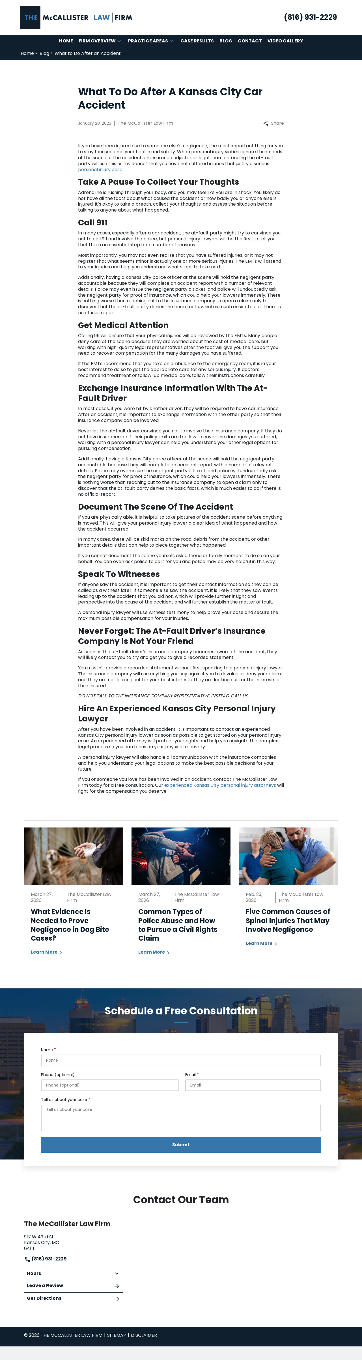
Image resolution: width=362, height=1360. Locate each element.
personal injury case (100, 169)
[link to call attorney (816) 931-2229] (310, 17)
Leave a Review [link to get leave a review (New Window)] (73, 1286)
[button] (119, 41)
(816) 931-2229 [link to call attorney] (45, 1259)
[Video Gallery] (285, 41)
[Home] (66, 41)
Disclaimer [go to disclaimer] (144, 1335)
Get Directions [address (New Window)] (73, 1298)
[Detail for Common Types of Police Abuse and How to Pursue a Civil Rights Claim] (181, 895)
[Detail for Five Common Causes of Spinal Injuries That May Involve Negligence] (288, 890)
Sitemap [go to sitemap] (116, 1335)
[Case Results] (197, 41)
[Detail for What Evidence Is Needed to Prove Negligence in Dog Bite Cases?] (73, 895)
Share (273, 123)
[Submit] (181, 1145)
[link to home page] (76, 17)
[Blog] (225, 41)
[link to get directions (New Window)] (73, 1242)
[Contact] (250, 41)
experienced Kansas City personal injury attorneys (220, 785)
